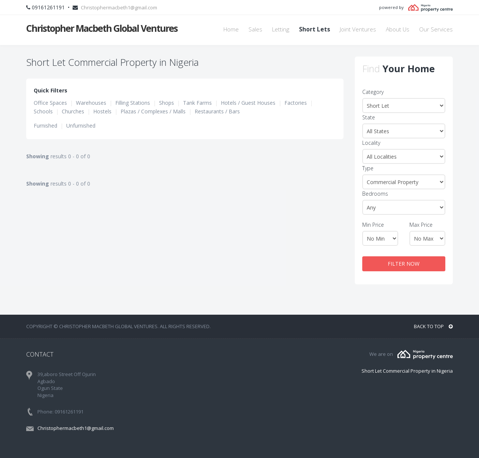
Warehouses (91, 102)
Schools (43, 111)
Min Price (373, 224)
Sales (255, 29)
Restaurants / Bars (217, 111)
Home (231, 29)
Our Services (436, 29)
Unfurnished (80, 125)
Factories (295, 102)
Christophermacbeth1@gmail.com (119, 7)
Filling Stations (132, 102)
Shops (166, 102)
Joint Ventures (358, 29)
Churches (73, 111)
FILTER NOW (403, 263)
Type (367, 168)
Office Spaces (50, 102)
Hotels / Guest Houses (248, 102)
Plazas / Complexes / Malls (153, 111)
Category (373, 91)
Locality (371, 142)
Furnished (45, 125)
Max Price (421, 224)
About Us (397, 29)
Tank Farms (197, 102)
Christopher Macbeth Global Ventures (101, 28)
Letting (280, 29)
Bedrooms (375, 193)
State (368, 117)
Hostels (102, 111)
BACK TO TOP (433, 326)
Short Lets (314, 29)
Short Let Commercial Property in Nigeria (407, 370)
